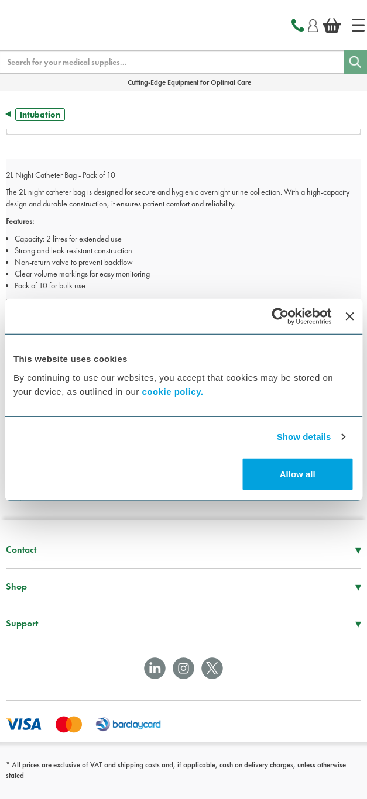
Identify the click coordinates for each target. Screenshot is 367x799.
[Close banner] (349, 316)
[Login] (313, 24)
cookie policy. (172, 391)
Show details (304, 437)
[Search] (355, 62)
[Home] (358, 25)
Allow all (297, 473)
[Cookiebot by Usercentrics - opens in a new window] (280, 316)
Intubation (40, 114)
